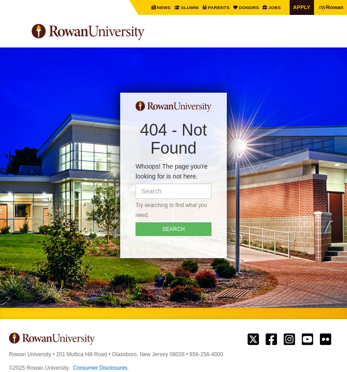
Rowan (331, 6)
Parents (219, 7)
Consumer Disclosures (100, 368)
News (164, 7)
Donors (249, 7)
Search (331, 35)
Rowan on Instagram (289, 339)
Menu (16, 33)
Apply (301, 7)
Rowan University (111, 32)
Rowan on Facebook (271, 339)
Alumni (190, 7)
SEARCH (173, 229)
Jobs (275, 7)
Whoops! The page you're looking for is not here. (172, 171)
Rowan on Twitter (253, 339)
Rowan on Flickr (325, 339)
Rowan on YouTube (307, 339)
